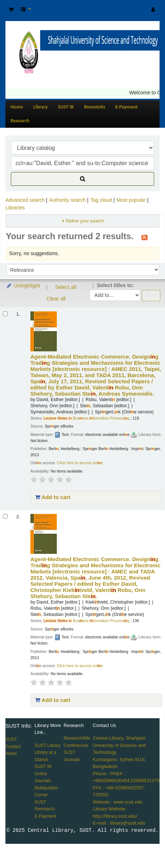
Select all (65, 287)
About (11, 753)
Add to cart (52, 497)
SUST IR (66, 107)
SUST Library (47, 745)
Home (16, 107)
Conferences (76, 745)
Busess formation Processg (86, 418)
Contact (12, 746)
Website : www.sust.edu (118, 802)
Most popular (131, 200)
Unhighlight (23, 286)
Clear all (56, 299)
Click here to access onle (80, 463)
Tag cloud (101, 200)
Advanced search (25, 200)
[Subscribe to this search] (144, 237)
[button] (11, 9)
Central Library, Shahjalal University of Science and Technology (119, 745)
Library (40, 107)
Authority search (67, 200)
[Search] (82, 179)
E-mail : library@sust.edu (119, 823)
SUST (11, 739)
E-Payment (126, 107)
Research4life (77, 738)
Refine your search (84, 221)
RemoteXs (94, 107)
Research (19, 121)
